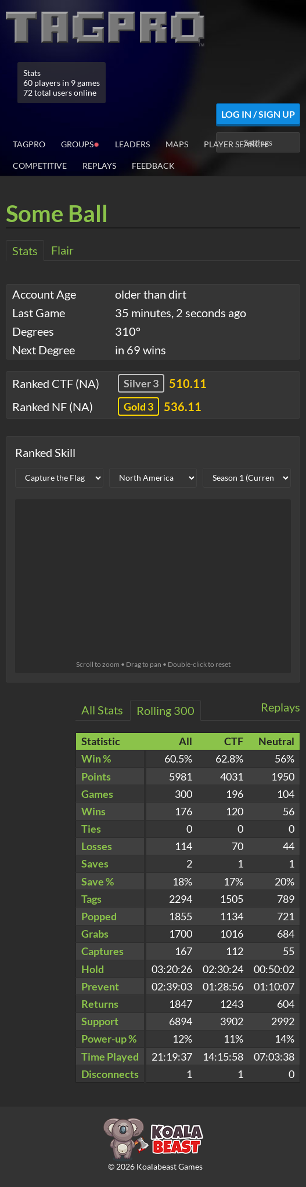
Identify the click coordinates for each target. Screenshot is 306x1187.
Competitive (40, 165)
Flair (62, 250)
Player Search (235, 144)
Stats (25, 250)
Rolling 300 (165, 710)
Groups (80, 143)
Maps (176, 144)
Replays (99, 165)
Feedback (153, 165)
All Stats (102, 710)
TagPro (29, 144)
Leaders (132, 144)
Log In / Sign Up (258, 113)
